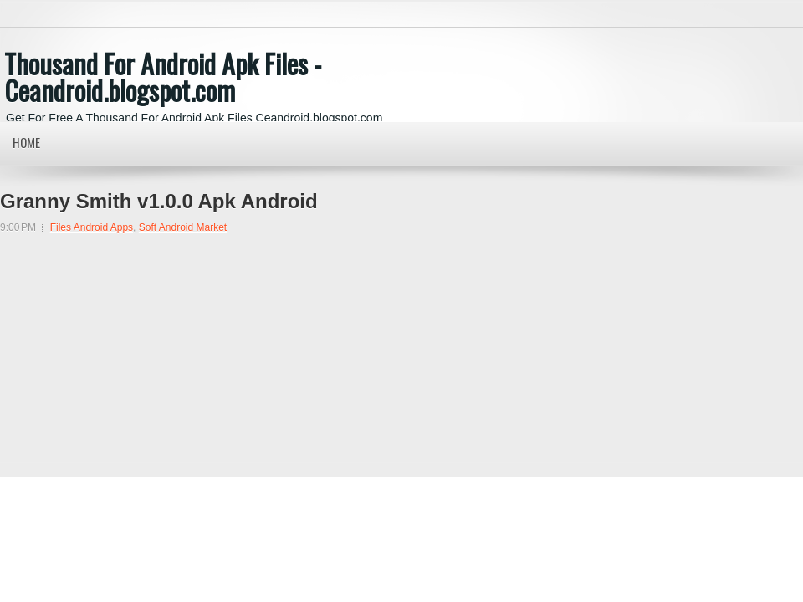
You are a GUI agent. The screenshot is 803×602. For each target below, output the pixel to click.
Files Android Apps (91, 227)
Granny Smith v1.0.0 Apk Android (159, 201)
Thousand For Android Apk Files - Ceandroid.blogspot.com (162, 76)
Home (26, 142)
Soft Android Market (183, 227)
